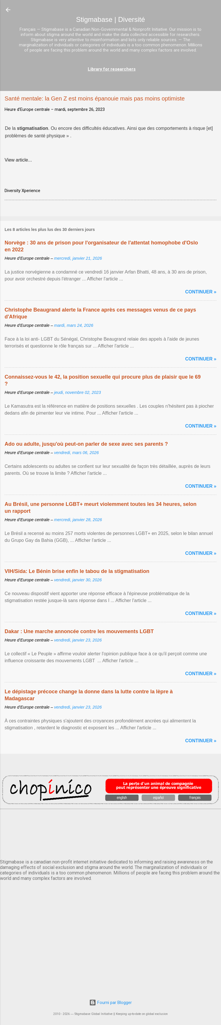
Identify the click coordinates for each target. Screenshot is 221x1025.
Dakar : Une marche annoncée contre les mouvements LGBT (79, 631)
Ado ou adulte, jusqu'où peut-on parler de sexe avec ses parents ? (86, 444)
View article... (18, 159)
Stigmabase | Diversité (110, 19)
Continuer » (200, 291)
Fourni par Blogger (110, 1002)
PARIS (110, 833)
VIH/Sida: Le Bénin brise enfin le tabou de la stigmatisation (77, 571)
